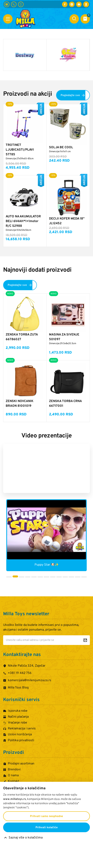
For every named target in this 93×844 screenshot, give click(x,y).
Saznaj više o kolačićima (26, 838)
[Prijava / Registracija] (86, 4)
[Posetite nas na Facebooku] (64, 4)
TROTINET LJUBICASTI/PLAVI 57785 (20, 150)
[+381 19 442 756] (13, 4)
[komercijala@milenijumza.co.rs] (6, 4)
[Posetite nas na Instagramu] (72, 4)
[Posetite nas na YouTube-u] (79, 4)
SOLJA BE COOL (61, 147)
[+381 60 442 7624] (21, 4)
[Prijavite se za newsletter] (85, 640)
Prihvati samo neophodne (46, 816)
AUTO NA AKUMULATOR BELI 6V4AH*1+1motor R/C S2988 (23, 221)
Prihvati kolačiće (47, 827)
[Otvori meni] (8, 19)
